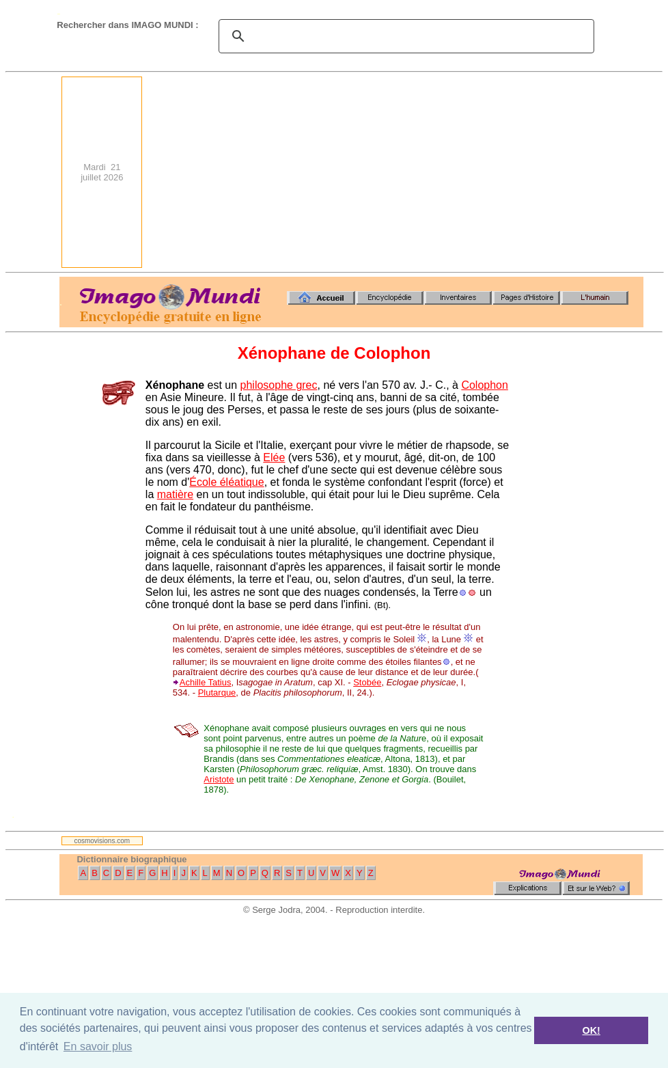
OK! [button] (591, 1030)
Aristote (219, 779)
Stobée (367, 682)
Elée (274, 457)
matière (175, 494)
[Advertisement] (466, 172)
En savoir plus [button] (98, 1046)
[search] (404, 36)
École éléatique (226, 482)
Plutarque (217, 692)
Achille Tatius (206, 682)
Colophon (484, 385)
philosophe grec (279, 385)
